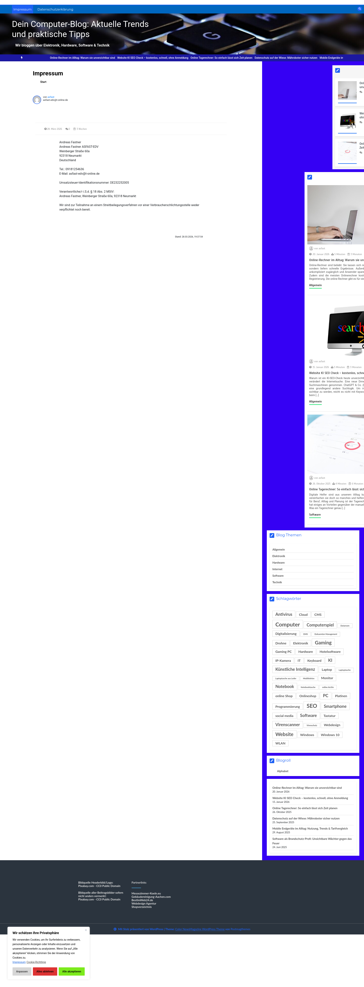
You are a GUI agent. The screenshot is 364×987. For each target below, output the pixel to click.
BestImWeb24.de (142, 900)
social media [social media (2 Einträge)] (284, 716)
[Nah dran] (86, 930)
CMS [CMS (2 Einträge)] (318, 615)
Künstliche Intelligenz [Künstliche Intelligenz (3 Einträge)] (295, 669)
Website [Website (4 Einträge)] (284, 734)
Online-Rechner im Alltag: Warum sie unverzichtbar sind (85, 57)
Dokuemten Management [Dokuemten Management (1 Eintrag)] (325, 634)
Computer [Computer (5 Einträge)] (287, 624)
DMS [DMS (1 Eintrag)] (305, 634)
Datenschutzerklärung (55, 9)
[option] (85, 58)
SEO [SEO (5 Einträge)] (312, 705)
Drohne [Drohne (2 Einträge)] (280, 643)
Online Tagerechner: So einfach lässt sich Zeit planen (225, 57)
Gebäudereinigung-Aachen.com (151, 896)
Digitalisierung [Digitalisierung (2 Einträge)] (286, 634)
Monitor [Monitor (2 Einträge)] (327, 678)
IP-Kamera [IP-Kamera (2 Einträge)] (283, 661)
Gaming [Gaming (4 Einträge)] (323, 643)
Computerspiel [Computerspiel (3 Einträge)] (320, 624)
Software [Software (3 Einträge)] (308, 715)
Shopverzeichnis (142, 906)
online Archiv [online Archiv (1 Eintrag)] (328, 687)
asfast (50, 97)
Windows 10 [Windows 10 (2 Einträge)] (330, 735)
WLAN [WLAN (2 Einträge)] (280, 743)
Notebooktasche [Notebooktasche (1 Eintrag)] (308, 687)
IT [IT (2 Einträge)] (299, 661)
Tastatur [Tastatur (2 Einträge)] (330, 716)
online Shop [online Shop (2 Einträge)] (284, 696)
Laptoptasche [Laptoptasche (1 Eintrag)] (345, 670)
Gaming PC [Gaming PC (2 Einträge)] (283, 652)
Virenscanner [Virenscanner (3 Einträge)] (287, 724)
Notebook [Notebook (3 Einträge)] (284, 686)
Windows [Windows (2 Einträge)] (307, 735)
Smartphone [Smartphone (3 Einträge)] (335, 706)
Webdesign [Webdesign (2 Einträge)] (332, 725)
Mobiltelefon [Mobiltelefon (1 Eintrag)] (308, 678)
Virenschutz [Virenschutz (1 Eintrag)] (312, 725)
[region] (48, 953)
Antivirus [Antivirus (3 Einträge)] (283, 614)
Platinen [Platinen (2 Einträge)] (341, 696)
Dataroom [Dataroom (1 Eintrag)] (344, 625)
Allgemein (278, 549)
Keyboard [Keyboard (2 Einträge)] (314, 661)
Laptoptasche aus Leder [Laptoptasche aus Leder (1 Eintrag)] (285, 678)
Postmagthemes (240, 929)
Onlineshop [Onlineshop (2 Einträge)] (307, 696)
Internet (277, 569)
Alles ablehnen (45, 971)
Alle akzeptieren (71, 971)
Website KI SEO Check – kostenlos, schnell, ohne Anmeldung (156, 57)
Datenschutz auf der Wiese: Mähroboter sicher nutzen (289, 57)
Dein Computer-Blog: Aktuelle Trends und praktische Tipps (80, 29)
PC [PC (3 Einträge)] (325, 695)
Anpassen (22, 971)
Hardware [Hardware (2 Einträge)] (305, 652)
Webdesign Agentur (144, 903)
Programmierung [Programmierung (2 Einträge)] (287, 707)
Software (278, 575)
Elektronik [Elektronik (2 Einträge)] (300, 643)
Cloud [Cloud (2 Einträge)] (303, 615)
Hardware (278, 562)
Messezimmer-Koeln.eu (146, 893)
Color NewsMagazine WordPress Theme (200, 929)
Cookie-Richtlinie (36, 962)
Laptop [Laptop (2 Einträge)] (327, 670)
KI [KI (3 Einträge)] (330, 660)
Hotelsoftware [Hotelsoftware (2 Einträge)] (330, 652)
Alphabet (282, 771)
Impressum (22, 9)
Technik (277, 582)
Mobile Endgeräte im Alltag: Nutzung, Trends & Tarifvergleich (310, 828)
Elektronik (278, 556)
